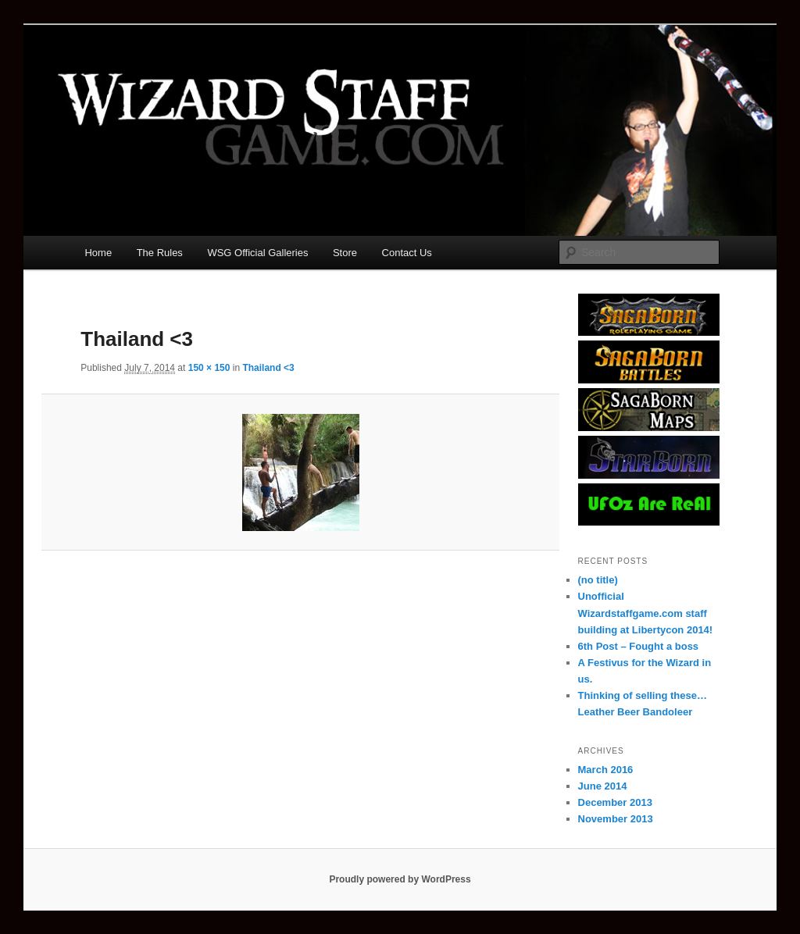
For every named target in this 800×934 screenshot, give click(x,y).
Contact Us (407, 252)
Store (345, 252)
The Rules (160, 252)
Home (98, 252)
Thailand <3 (268, 367)
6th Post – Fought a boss (638, 646)
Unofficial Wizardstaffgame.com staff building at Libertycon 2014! (645, 612)
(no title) (598, 580)
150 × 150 (209, 367)
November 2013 (615, 819)
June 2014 (602, 786)
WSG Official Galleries (257, 252)
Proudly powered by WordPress (399, 879)
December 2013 (615, 802)
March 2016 (606, 769)
